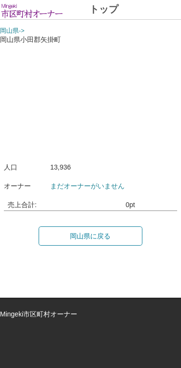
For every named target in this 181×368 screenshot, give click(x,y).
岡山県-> (12, 30)
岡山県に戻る (90, 236)
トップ (103, 9)
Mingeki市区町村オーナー (38, 314)
